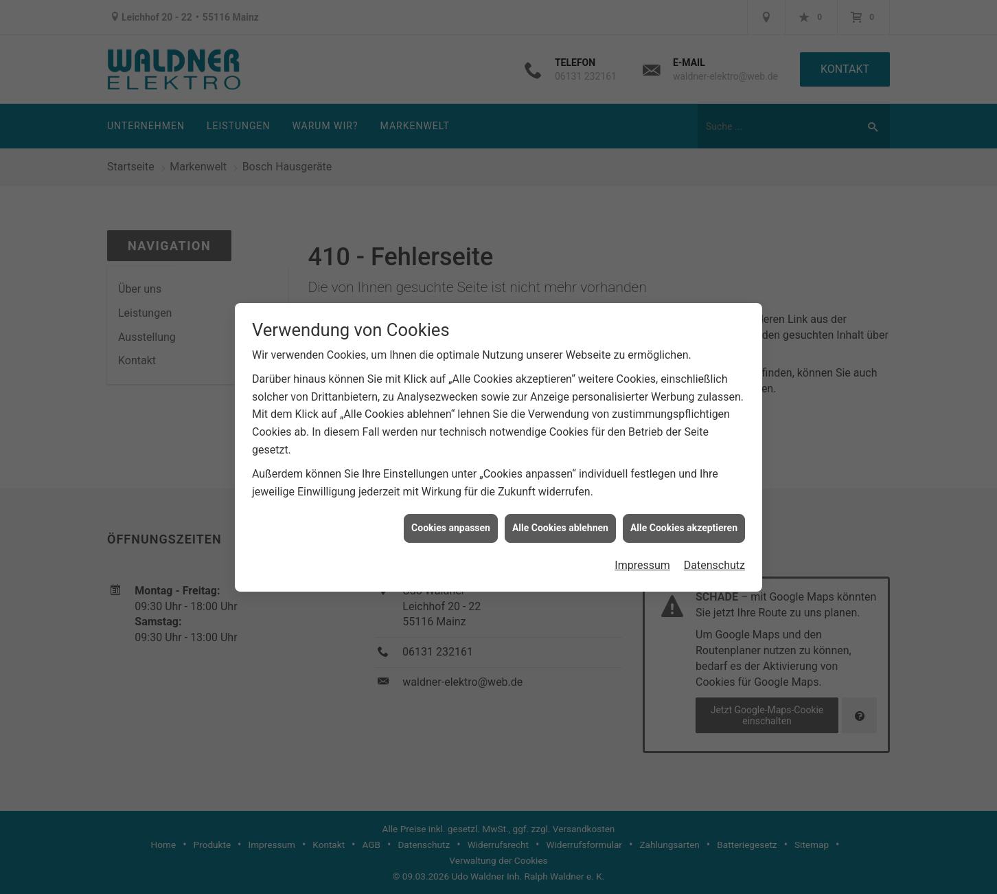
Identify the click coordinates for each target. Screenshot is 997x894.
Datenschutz (714, 560)
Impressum (642, 560)
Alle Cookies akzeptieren (683, 522)
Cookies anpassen (450, 522)
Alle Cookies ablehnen (560, 522)
